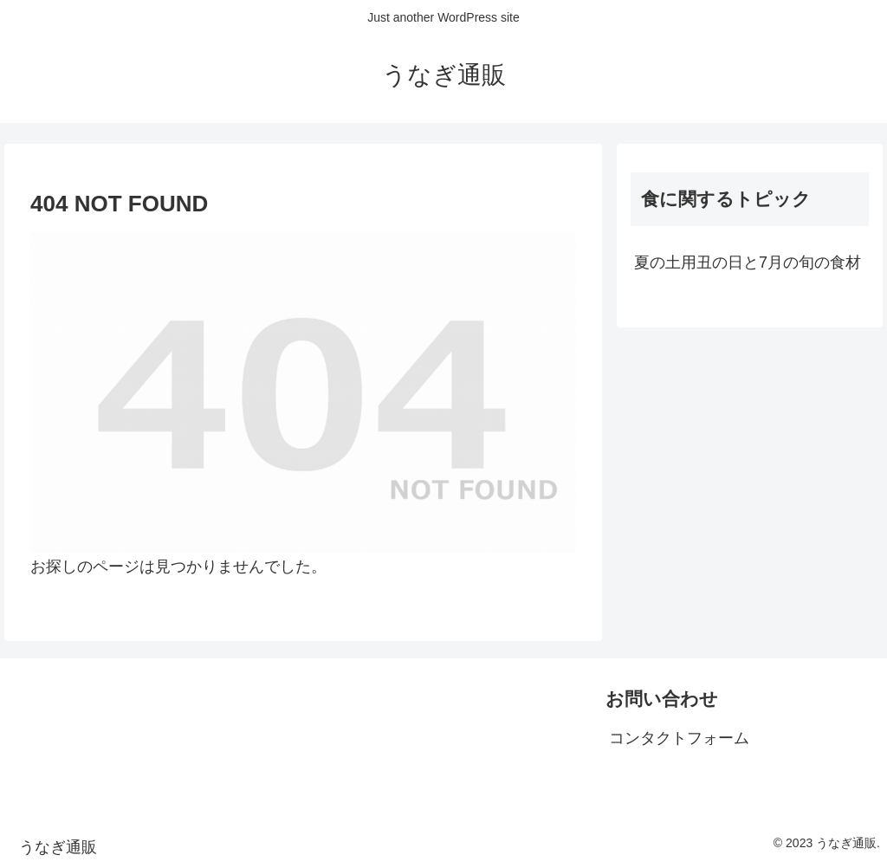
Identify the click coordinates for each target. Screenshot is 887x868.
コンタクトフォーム (679, 738)
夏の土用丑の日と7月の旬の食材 (747, 262)
